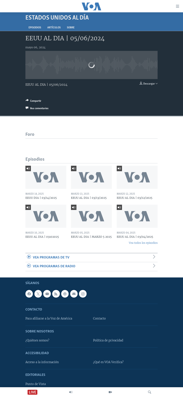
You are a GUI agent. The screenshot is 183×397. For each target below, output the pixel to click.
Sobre (70, 27)
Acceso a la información (42, 362)
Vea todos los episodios (143, 243)
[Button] (33, 101)
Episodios (35, 27)
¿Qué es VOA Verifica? (108, 362)
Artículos (54, 27)
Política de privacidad (108, 340)
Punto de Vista (35, 384)
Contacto (99, 318)
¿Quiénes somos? (37, 340)
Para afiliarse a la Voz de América (48, 318)
